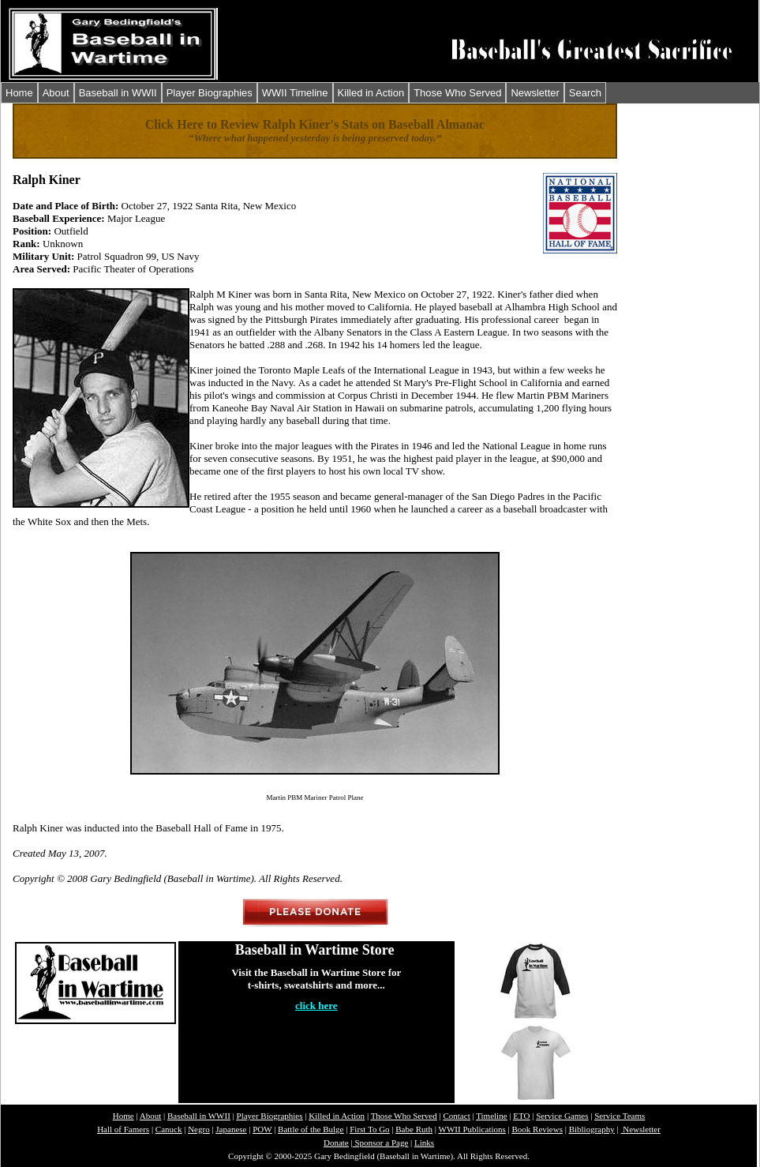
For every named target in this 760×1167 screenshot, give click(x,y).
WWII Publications (472, 1129)
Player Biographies (210, 93)
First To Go (369, 1129)
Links (424, 1142)
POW (262, 1129)
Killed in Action (371, 93)
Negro (199, 1129)
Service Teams (619, 1115)
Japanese (230, 1129)
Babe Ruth (413, 1129)
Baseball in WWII (118, 93)
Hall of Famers (123, 1129)
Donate (336, 1142)
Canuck (168, 1129)
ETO (521, 1115)
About (56, 93)
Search (585, 93)
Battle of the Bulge (310, 1129)
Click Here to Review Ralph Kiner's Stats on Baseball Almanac (315, 124)
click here (316, 1005)
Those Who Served (457, 93)
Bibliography (592, 1129)
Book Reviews (536, 1129)
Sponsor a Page (381, 1142)
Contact (456, 1115)
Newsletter (535, 93)
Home (19, 93)
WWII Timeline (295, 93)
